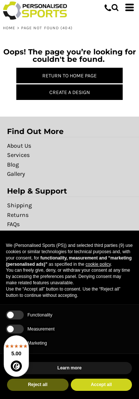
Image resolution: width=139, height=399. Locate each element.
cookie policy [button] (98, 264)
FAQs (13, 224)
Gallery (16, 173)
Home (9, 28)
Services (18, 154)
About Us (19, 145)
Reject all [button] (37, 384)
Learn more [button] (69, 367)
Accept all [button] (101, 384)
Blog (13, 164)
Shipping (19, 205)
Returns (18, 214)
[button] (114, 7)
